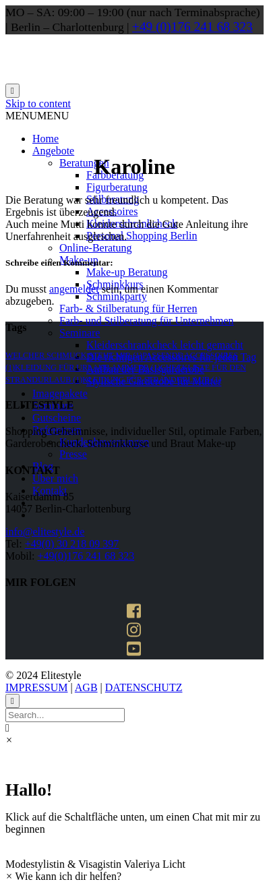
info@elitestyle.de (44, 531)
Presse (73, 454)
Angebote (53, 150)
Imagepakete (60, 393)
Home (45, 138)
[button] (37, 115)
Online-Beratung (95, 248)
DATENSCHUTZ (144, 687)
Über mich (55, 478)
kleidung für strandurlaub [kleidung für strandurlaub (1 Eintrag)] (151, 379)
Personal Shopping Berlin (141, 235)
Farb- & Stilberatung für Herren (128, 308)
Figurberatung (117, 187)
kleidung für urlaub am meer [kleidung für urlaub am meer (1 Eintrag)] (87, 367)
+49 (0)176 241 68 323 (192, 27)
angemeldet (74, 289)
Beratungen (84, 163)
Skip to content (38, 103)
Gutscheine (56, 417)
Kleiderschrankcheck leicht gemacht (164, 345)
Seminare (79, 332)
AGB (86, 687)
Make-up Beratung (126, 272)
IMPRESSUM (36, 687)
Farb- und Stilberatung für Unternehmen (146, 320)
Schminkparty (116, 296)
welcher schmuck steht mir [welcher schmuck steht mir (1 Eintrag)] (73, 355)
